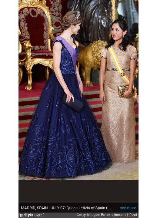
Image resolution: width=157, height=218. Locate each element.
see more (128, 208)
